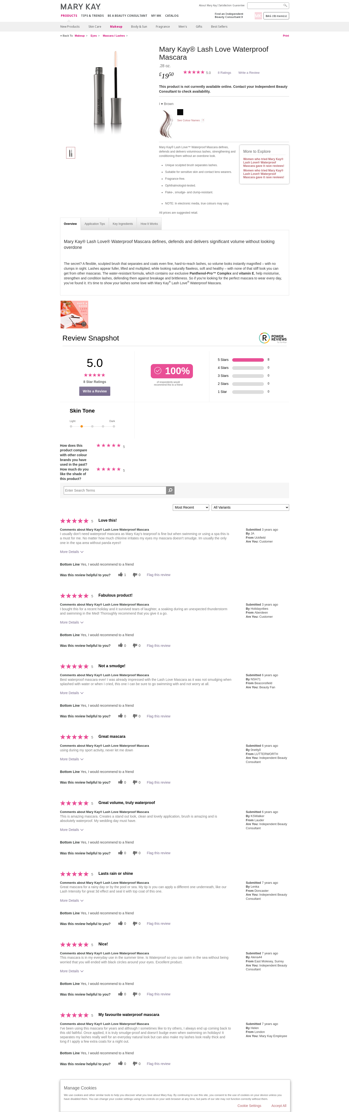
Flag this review (158, 575)
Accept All (278, 1106)
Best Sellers (219, 26)
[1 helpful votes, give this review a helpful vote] (121, 575)
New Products (70, 26)
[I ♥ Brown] (108, 93)
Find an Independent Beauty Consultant (229, 15)
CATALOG (172, 15)
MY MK (156, 15)
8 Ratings (224, 72)
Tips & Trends (92, 15)
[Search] (268, 5)
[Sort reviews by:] (191, 507)
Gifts (199, 26)
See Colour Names (188, 120)
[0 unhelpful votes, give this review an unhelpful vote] (136, 575)
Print (286, 35)
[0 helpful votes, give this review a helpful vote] (121, 645)
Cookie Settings (249, 1106)
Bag (276, 16)
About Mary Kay (208, 5)
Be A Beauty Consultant (127, 15)
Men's (183, 26)
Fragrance (163, 26)
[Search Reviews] (119, 490)
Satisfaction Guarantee (232, 5)
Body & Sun (139, 26)
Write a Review (249, 72)
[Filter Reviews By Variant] (250, 507)
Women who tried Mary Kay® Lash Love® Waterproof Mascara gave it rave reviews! (263, 162)
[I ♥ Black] (180, 112)
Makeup (116, 26)
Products (69, 16)
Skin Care (94, 26)
